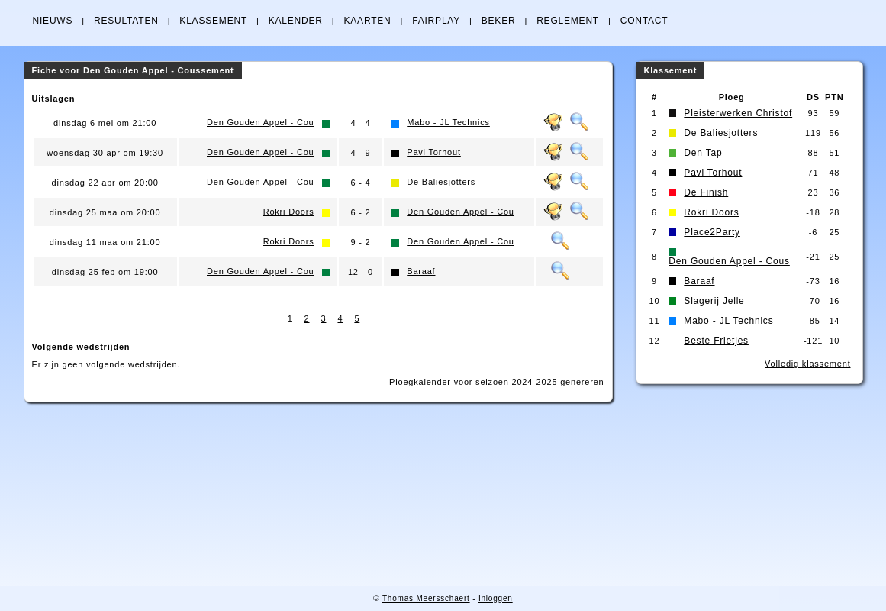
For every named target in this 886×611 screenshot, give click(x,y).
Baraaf (421, 271)
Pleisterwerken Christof (738, 113)
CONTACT (644, 20)
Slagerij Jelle (714, 301)
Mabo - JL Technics (448, 122)
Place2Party (712, 232)
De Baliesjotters (441, 181)
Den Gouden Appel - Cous (729, 261)
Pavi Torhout (434, 152)
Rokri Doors (288, 211)
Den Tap (703, 152)
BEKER (499, 20)
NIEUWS (53, 20)
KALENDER (296, 20)
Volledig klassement (807, 363)
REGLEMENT (567, 20)
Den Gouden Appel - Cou (260, 122)
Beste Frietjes (716, 340)
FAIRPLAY (436, 20)
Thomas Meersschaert (426, 598)
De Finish (706, 192)
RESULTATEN (126, 20)
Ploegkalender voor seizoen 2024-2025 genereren (496, 381)
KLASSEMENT (213, 20)
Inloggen (495, 598)
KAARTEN (367, 20)
